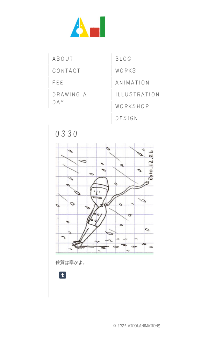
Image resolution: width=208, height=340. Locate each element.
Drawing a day (69, 98)
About (62, 58)
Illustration (137, 94)
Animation (132, 82)
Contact (66, 70)
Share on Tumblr (62, 275)
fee (58, 82)
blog (123, 58)
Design (126, 118)
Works (126, 70)
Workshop (132, 106)
